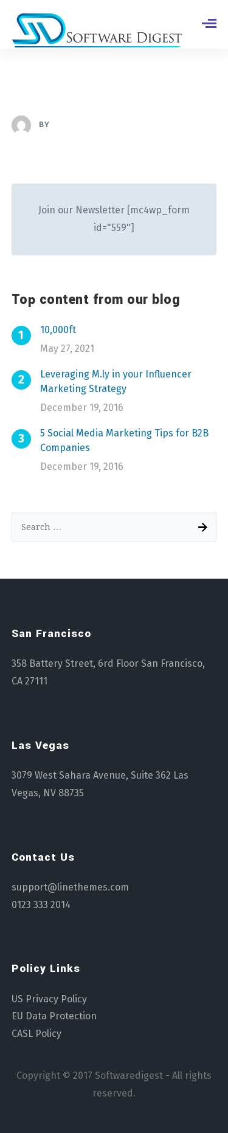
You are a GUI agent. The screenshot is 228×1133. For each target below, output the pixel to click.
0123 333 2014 (41, 905)
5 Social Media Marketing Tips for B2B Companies (124, 440)
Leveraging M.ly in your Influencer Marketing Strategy (116, 381)
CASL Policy (36, 1033)
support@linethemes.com (70, 887)
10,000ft (58, 330)
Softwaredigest (129, 1075)
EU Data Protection (54, 1016)
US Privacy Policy (49, 999)
